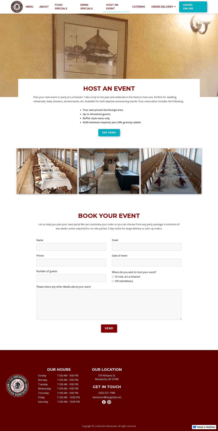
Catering (138, 6)
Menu (29, 6)
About (44, 6)
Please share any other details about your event (63, 286)
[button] (163, 6)
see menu (109, 132)
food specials (61, 6)
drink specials (86, 6)
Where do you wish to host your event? (134, 272)
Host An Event (112, 6)
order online (188, 6)
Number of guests (46, 271)
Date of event (119, 255)
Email (115, 240)
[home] (17, 7)
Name (39, 240)
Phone (40, 255)
